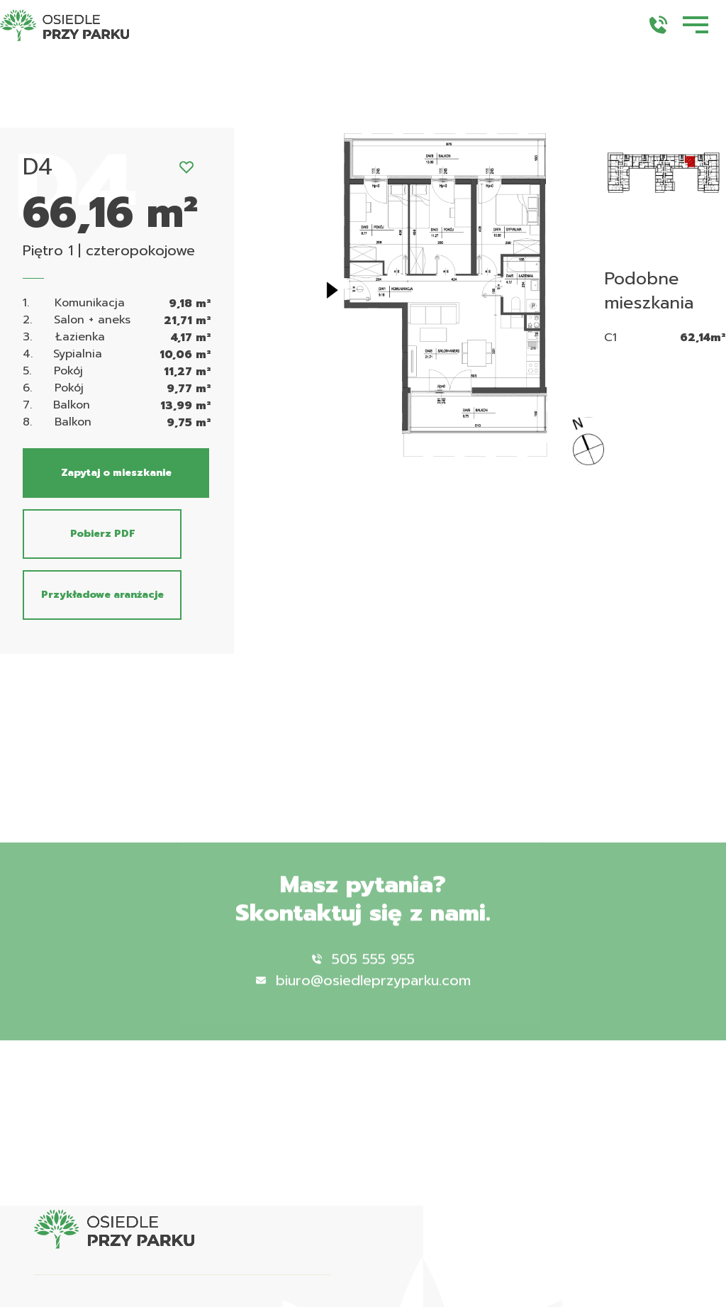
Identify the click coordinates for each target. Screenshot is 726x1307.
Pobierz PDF (102, 533)
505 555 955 (363, 971)
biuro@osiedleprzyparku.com (363, 992)
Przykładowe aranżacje (102, 594)
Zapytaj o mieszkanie (116, 472)
